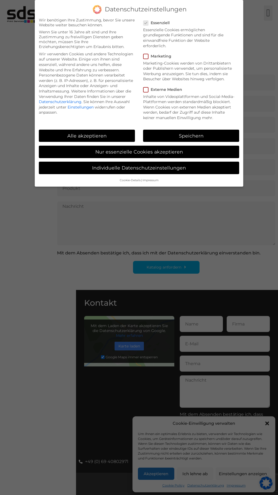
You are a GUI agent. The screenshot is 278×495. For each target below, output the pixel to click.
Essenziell (158, 22)
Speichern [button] (191, 136)
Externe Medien (164, 89)
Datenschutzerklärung (60, 101)
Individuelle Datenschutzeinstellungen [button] (139, 168)
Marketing (159, 56)
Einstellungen (81, 107)
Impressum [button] (151, 180)
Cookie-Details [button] (130, 180)
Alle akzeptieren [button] (87, 136)
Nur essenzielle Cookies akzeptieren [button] (139, 152)
